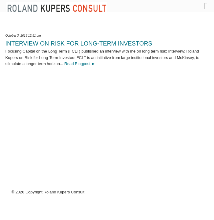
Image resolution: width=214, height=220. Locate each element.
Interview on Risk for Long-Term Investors (79, 43)
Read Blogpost (77, 63)
